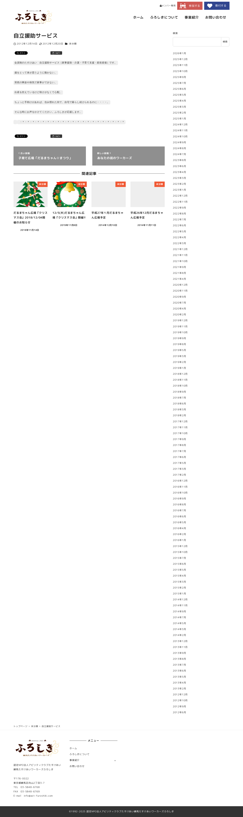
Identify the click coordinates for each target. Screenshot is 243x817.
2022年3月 (179, 243)
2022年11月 (180, 201)
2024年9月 (179, 142)
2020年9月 (179, 296)
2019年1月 (179, 368)
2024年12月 (180, 124)
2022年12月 (180, 195)
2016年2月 (179, 534)
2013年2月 (179, 688)
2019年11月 (180, 326)
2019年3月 (179, 356)
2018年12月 (180, 374)
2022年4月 (179, 237)
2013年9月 (179, 653)
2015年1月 (179, 593)
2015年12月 (180, 546)
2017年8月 (179, 445)
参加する (190, 5)
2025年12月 (180, 59)
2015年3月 (179, 581)
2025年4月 (179, 100)
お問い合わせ (77, 766)
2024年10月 (180, 136)
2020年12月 (180, 285)
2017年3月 (179, 469)
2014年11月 (180, 605)
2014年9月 (179, 611)
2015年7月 (179, 558)
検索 (175, 33)
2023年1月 (179, 190)
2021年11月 (180, 255)
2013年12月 (180, 641)
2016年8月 (179, 504)
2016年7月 (179, 510)
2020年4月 (179, 308)
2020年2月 (179, 314)
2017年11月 (180, 427)
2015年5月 (179, 569)
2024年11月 (180, 130)
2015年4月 (179, 575)
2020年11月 (180, 290)
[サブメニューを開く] (115, 760)
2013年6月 (179, 670)
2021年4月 (179, 279)
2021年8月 (179, 273)
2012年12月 (180, 694)
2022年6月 (179, 225)
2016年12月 (180, 480)
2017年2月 (179, 474)
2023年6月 (179, 166)
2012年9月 (179, 706)
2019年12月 (180, 320)
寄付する (216, 5)
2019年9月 (179, 338)
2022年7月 (179, 219)
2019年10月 (180, 332)
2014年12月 (180, 599)
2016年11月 (180, 486)
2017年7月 (179, 451)
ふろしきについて (79, 754)
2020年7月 (179, 302)
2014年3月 (179, 629)
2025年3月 (179, 106)
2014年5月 (179, 623)
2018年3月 (179, 409)
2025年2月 (179, 112)
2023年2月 (179, 184)
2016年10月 (180, 492)
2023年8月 (179, 160)
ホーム (73, 748)
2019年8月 (179, 344)
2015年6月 (179, 564)
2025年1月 (179, 118)
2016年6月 (179, 516)
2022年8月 (179, 213)
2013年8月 (179, 659)
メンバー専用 (168, 5)
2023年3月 (179, 178)
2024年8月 (179, 148)
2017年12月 (180, 421)
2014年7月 (179, 617)
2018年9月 (179, 391)
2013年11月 (180, 647)
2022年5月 (179, 231)
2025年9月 (179, 77)
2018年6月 (179, 403)
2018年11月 (180, 380)
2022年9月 (179, 207)
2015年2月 (179, 587)
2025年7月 (179, 83)
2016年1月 (179, 540)
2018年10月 (180, 385)
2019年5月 (179, 350)
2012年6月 (179, 712)
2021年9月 (179, 267)
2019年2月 (179, 362)
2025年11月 (180, 65)
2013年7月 (179, 664)
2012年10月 (180, 700)
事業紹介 (74, 760)
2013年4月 (179, 682)
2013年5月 (179, 676)
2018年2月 (179, 415)
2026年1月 (179, 53)
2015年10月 (180, 552)
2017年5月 (179, 463)
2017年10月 (180, 433)
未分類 (72, 43)
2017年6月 (179, 457)
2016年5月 (179, 522)
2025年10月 (180, 71)
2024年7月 (179, 154)
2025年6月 (179, 89)
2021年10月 (180, 261)
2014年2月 (179, 635)
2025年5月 (179, 95)
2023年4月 (179, 172)
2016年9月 (179, 498)
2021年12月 (180, 249)
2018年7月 (179, 397)
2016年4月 (179, 528)
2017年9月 (179, 439)
